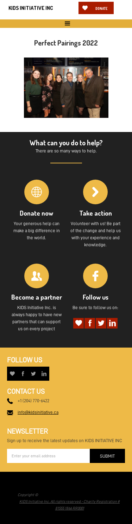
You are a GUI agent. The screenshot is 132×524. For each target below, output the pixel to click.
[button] (66, 23)
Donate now (101, 10)
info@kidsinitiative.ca (38, 412)
